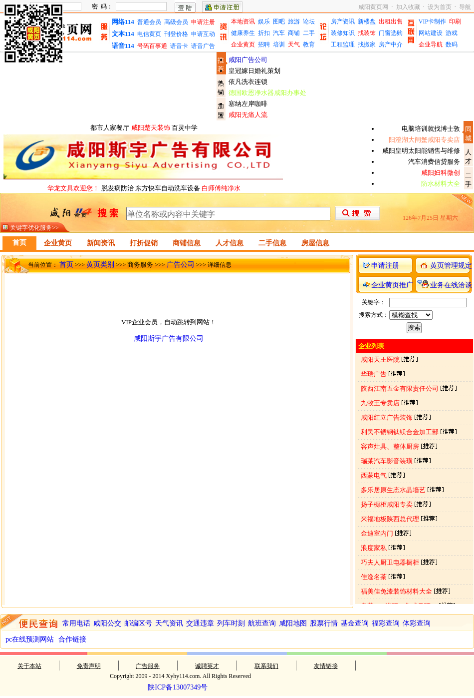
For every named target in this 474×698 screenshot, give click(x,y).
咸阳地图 (293, 623)
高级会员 (176, 21)
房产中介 (391, 44)
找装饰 (367, 32)
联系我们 (266, 666)
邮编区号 (138, 623)
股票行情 (324, 623)
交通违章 (200, 623)
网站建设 (431, 32)
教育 (309, 44)
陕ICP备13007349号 (178, 687)
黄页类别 (100, 264)
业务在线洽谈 (451, 285)
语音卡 (179, 45)
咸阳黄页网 (373, 6)
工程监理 (343, 44)
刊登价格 (176, 33)
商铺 (294, 32)
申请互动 (203, 33)
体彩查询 (417, 623)
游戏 (452, 32)
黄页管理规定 (451, 265)
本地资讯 (243, 21)
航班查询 (262, 623)
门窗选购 (391, 32)
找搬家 (367, 44)
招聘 (264, 44)
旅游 (294, 21)
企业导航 (431, 44)
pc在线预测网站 (29, 639)
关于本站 (29, 666)
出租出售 (391, 21)
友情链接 (326, 666)
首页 (66, 264)
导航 (465, 6)
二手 (309, 32)
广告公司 (181, 264)
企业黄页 (243, 44)
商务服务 (140, 264)
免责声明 (89, 666)
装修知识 (343, 32)
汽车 (279, 32)
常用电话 (76, 623)
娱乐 (264, 21)
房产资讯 (343, 21)
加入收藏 (408, 6)
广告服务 (148, 666)
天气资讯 (169, 623)
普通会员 (149, 21)
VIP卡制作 (432, 21)
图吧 (279, 21)
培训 (279, 44)
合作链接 (72, 639)
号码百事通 (152, 45)
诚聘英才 (207, 666)
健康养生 (243, 32)
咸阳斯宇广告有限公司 (169, 338)
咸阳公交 (107, 623)
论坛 (309, 21)
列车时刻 (231, 623)
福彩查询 (386, 623)
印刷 (455, 21)
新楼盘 (367, 21)
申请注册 (203, 21)
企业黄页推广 (392, 285)
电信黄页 (149, 33)
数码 (452, 44)
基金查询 (355, 623)
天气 (294, 44)
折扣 (264, 32)
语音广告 (203, 45)
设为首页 (440, 6)
